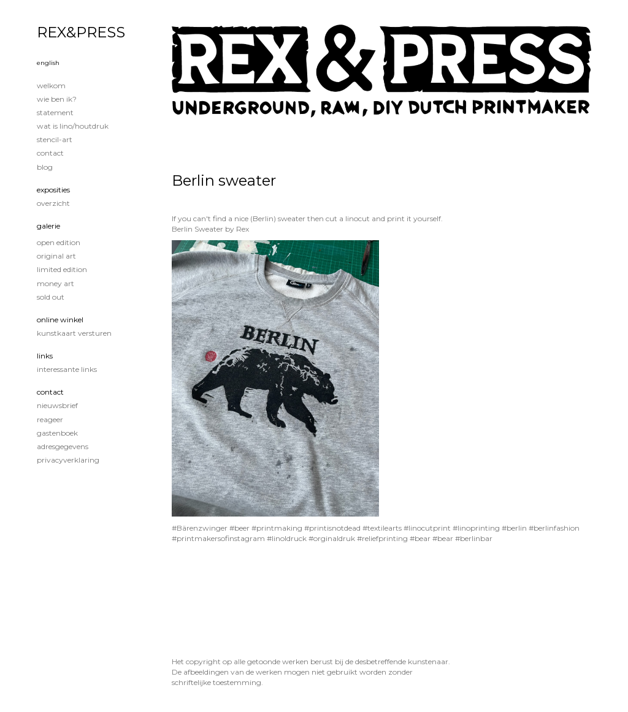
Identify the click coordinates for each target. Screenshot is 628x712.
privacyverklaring (68, 459)
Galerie (48, 225)
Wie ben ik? (57, 99)
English (48, 63)
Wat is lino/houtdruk (73, 126)
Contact (50, 152)
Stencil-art (54, 139)
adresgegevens (62, 446)
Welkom (51, 85)
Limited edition (62, 269)
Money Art (55, 283)
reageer (50, 419)
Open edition (58, 242)
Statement (55, 112)
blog (45, 167)
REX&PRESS (81, 32)
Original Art (56, 255)
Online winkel (60, 319)
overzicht (53, 203)
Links (45, 355)
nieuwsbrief (57, 405)
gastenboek (57, 432)
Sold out (50, 296)
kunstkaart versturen (74, 333)
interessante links (67, 369)
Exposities (53, 189)
